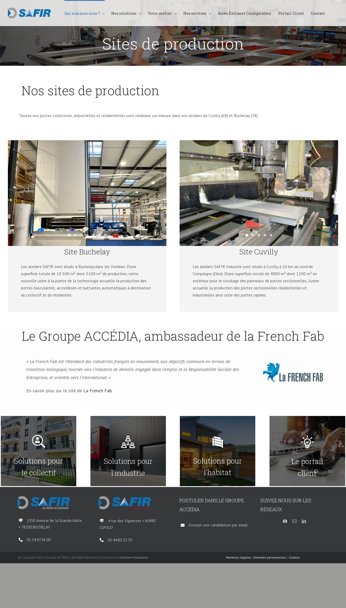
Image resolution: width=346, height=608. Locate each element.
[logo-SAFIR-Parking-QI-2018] (43, 498)
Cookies (294, 557)
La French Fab (97, 391)
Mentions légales (238, 557)
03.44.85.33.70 (120, 539)
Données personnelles (269, 557)
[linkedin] (304, 521)
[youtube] (285, 521)
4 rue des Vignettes (125, 520)
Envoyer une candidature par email (218, 524)
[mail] (294, 521)
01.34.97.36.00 (38, 539)
